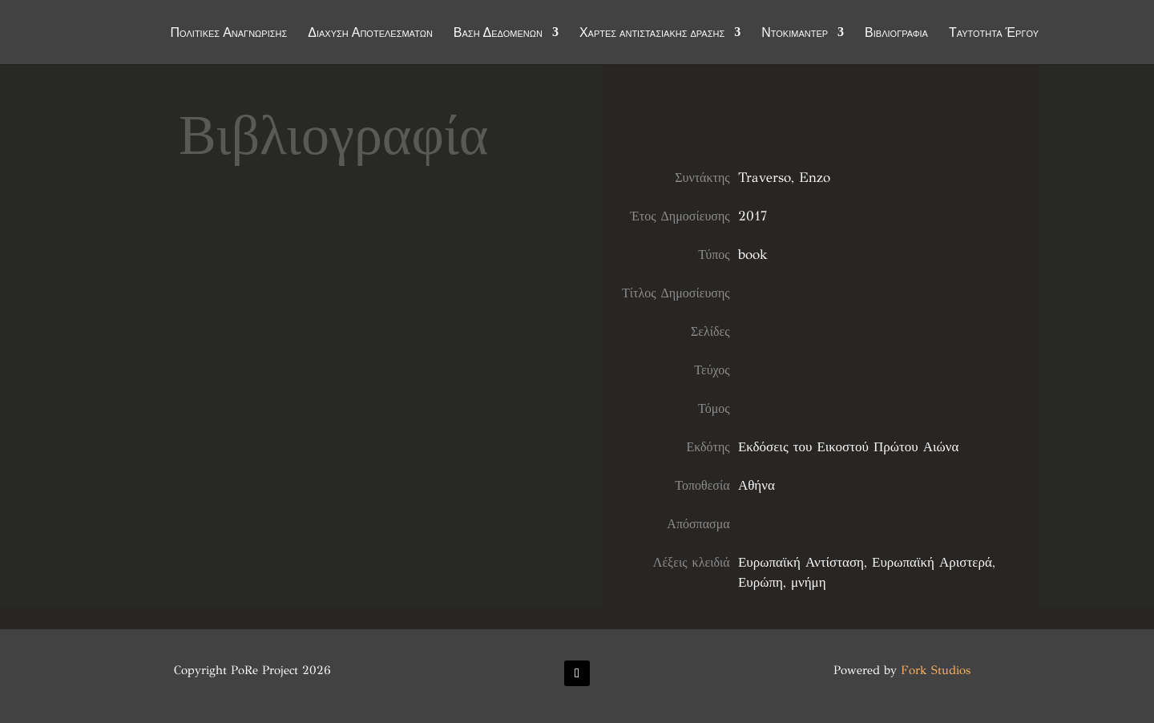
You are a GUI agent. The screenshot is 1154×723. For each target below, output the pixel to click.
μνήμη (808, 582)
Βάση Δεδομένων (498, 33)
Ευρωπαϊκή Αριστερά (932, 562)
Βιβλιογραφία (896, 33)
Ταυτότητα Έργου (994, 33)
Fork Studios (935, 670)
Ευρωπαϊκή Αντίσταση (801, 562)
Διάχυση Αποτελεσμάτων (370, 33)
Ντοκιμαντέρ (794, 33)
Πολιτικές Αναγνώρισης (229, 33)
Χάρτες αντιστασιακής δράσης (651, 33)
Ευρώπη (760, 582)
